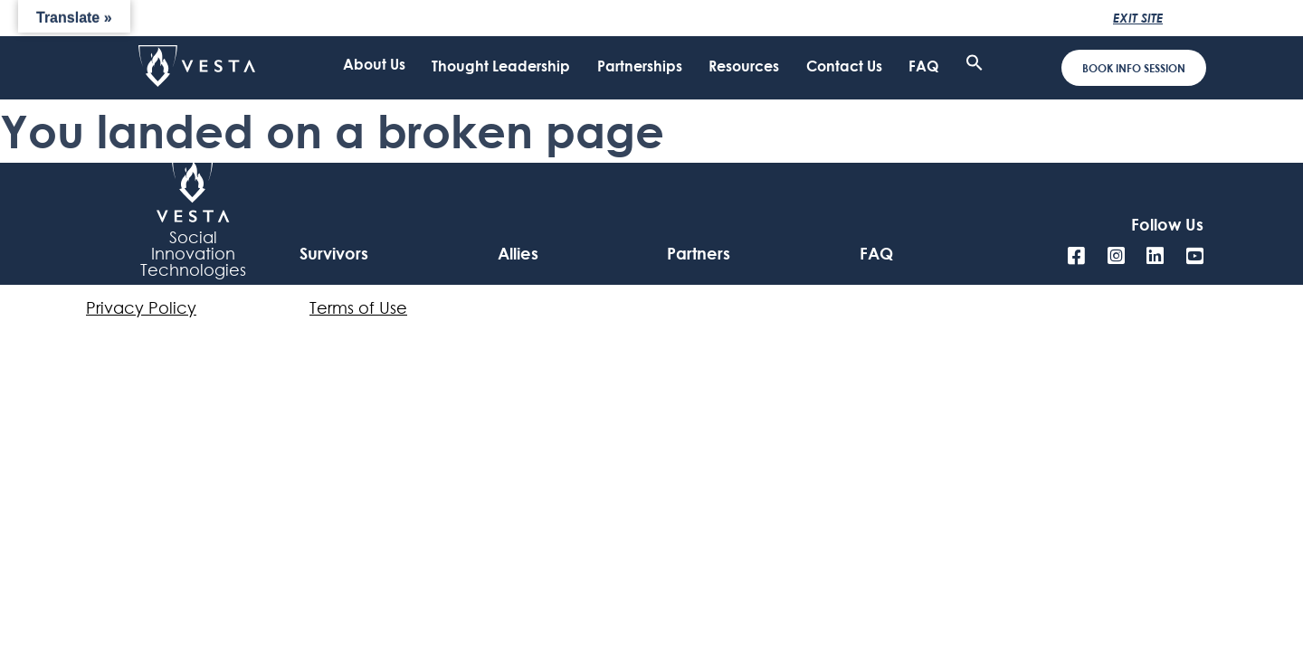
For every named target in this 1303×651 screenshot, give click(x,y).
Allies (518, 253)
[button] (974, 66)
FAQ (923, 69)
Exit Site (1138, 17)
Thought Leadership (501, 69)
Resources (744, 69)
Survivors (334, 253)
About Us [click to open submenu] (374, 66)
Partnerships (639, 69)
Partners (698, 253)
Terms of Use (358, 307)
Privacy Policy (141, 307)
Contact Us (844, 69)
